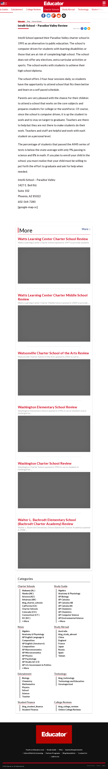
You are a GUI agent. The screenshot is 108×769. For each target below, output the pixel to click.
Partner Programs (52, 753)
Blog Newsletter (68, 753)
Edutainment (17, 9)
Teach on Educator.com (35, 750)
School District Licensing (32, 753)
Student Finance (99, 9)
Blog (28, 21)
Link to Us (54, 756)
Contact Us (82, 753)
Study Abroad (68, 9)
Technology (83, 9)
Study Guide (50, 750)
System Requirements (73, 750)
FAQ (59, 750)
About (103, 765)
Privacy (98, 765)
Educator (54, 3)
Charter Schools (51, 9)
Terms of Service (91, 765)
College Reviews (33, 9)
